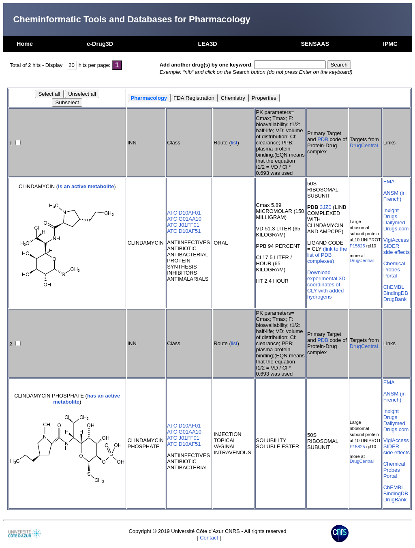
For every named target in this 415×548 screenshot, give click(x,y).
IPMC (390, 44)
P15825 (357, 245)
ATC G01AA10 (184, 219)
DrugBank (395, 299)
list (234, 143)
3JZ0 (326, 207)
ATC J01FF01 (183, 225)
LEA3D (207, 44)
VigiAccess (396, 240)
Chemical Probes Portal (394, 269)
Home (25, 44)
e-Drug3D (100, 44)
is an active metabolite (86, 186)
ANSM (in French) (394, 196)
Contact (209, 538)
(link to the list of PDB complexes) (327, 255)
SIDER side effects (396, 249)
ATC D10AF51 (184, 231)
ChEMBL (393, 287)
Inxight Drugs (391, 213)
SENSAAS (315, 44)
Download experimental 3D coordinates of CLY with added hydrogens (326, 284)
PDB (322, 139)
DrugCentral (364, 145)
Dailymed (394, 222)
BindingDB (395, 293)
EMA (389, 181)
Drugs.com (396, 229)
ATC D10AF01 (184, 213)
